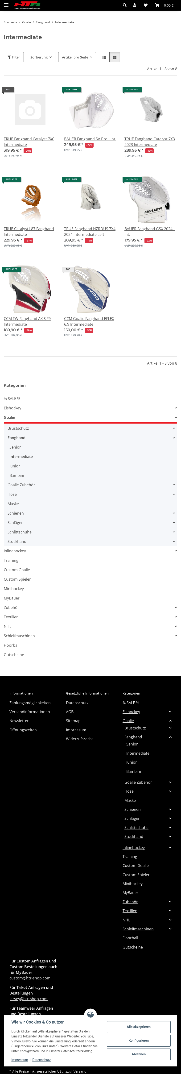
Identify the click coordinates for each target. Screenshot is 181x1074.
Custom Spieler (17, 579)
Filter (14, 57)
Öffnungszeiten (23, 730)
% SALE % (12, 398)
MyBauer (12, 598)
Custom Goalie (17, 569)
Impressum (20, 1060)
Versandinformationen (29, 711)
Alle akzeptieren (138, 1027)
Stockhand (17, 541)
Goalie (9, 417)
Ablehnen (138, 1054)
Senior (15, 447)
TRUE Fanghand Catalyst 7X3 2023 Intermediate (149, 141)
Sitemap (73, 720)
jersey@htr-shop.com (28, 998)
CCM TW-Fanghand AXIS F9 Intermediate (27, 321)
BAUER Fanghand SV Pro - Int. (90, 139)
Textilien (11, 617)
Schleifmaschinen (19, 635)
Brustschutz (18, 428)
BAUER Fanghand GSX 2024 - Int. (149, 231)
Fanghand (16, 437)
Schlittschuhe (20, 532)
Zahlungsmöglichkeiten (30, 702)
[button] (126, 5)
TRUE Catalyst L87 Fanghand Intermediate (29, 231)
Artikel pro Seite (75, 57)
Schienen (16, 513)
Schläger (15, 522)
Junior (14, 466)
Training (11, 560)
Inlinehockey (15, 551)
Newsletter (19, 720)
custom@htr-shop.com (29, 978)
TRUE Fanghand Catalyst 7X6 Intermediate (29, 141)
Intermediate (21, 456)
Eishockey (12, 408)
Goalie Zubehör (21, 484)
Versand (80, 1071)
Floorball (11, 645)
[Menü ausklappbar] (6, 3)
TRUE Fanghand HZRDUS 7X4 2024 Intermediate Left (89, 231)
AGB (70, 711)
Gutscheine (14, 654)
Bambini (16, 475)
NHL (7, 626)
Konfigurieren (138, 1040)
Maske (13, 503)
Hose (12, 494)
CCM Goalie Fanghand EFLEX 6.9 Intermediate (89, 321)
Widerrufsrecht (79, 738)
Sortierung (39, 57)
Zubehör (11, 607)
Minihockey (14, 588)
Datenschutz (42, 1060)
